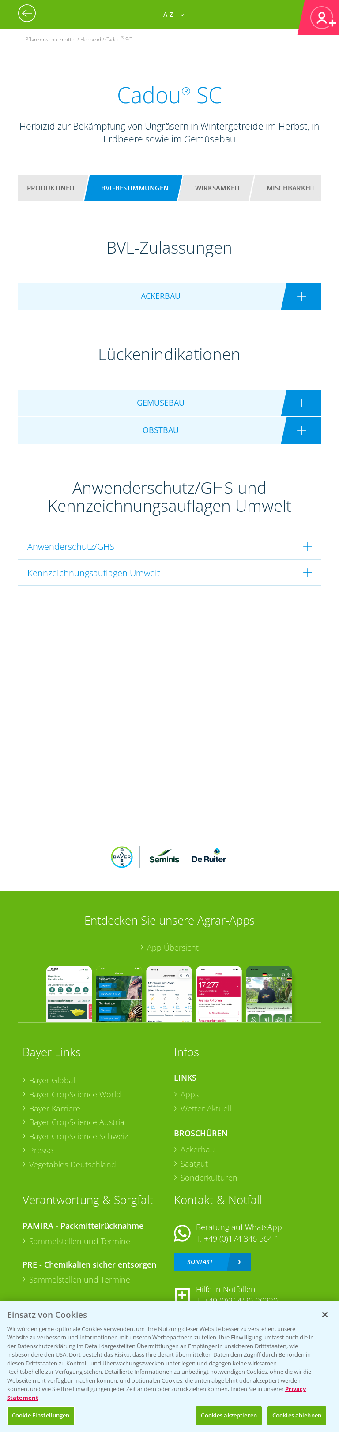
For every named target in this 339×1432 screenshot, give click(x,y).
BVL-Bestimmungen (135, 187)
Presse (41, 1150)
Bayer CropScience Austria (76, 1122)
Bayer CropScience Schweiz (78, 1136)
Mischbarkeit (291, 187)
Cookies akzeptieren (228, 1415)
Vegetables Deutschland (72, 1164)
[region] (169, 1366)
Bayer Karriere (54, 1108)
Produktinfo (51, 187)
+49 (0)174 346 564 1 (241, 1238)
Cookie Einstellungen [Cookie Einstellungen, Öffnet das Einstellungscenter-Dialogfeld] (41, 1415)
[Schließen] (325, 1314)
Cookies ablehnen (296, 1415)
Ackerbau (198, 1149)
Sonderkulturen (209, 1177)
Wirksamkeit (217, 187)
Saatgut (194, 1163)
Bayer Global (52, 1080)
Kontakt (200, 1261)
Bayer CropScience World (75, 1094)
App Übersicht (173, 947)
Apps (190, 1094)
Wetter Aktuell (206, 1108)
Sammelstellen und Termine (79, 1241)
